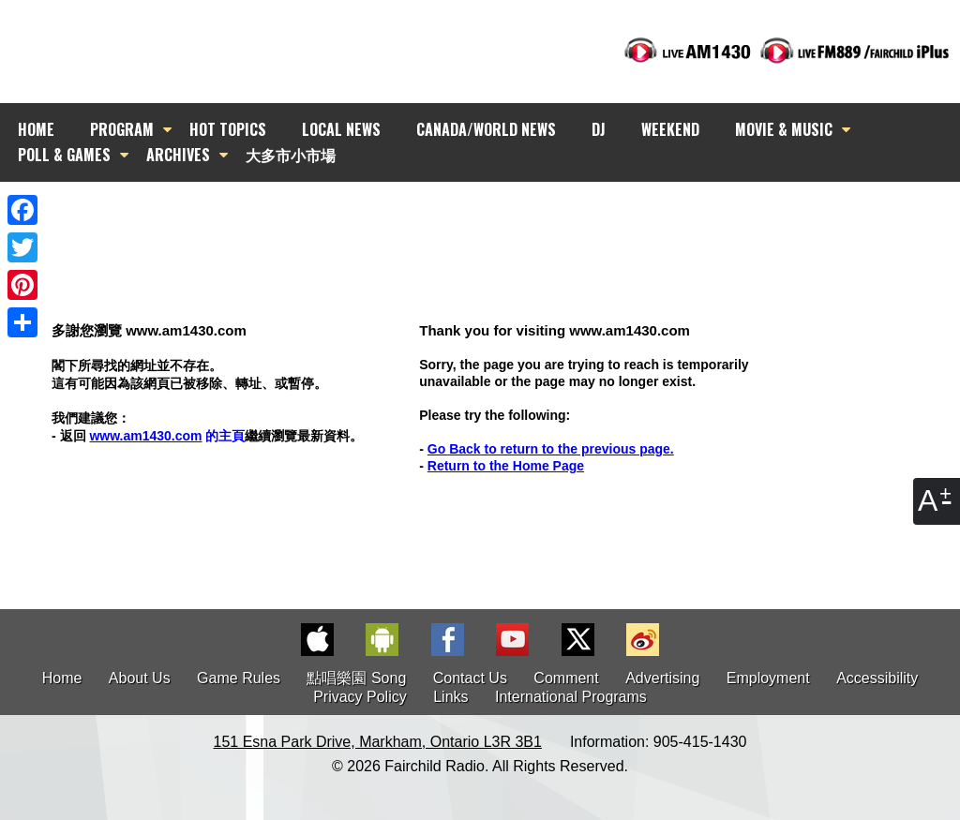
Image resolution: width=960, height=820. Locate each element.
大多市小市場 (291, 154)
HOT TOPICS (227, 129)
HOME (36, 129)
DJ (599, 129)
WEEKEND (670, 129)
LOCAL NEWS (341, 129)
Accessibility (877, 678)
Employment (768, 678)
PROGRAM (122, 129)
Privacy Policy (360, 697)
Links (450, 697)
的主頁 (167, 435)
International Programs (571, 697)
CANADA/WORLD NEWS (486, 129)
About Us (140, 678)
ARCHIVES (178, 154)
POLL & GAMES (64, 154)
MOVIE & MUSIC (783, 129)
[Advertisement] (497, 215)
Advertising (662, 678)
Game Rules (238, 678)
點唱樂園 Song (358, 678)
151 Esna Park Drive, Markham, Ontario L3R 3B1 (378, 742)
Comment (565, 678)
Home (62, 678)
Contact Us (470, 678)
